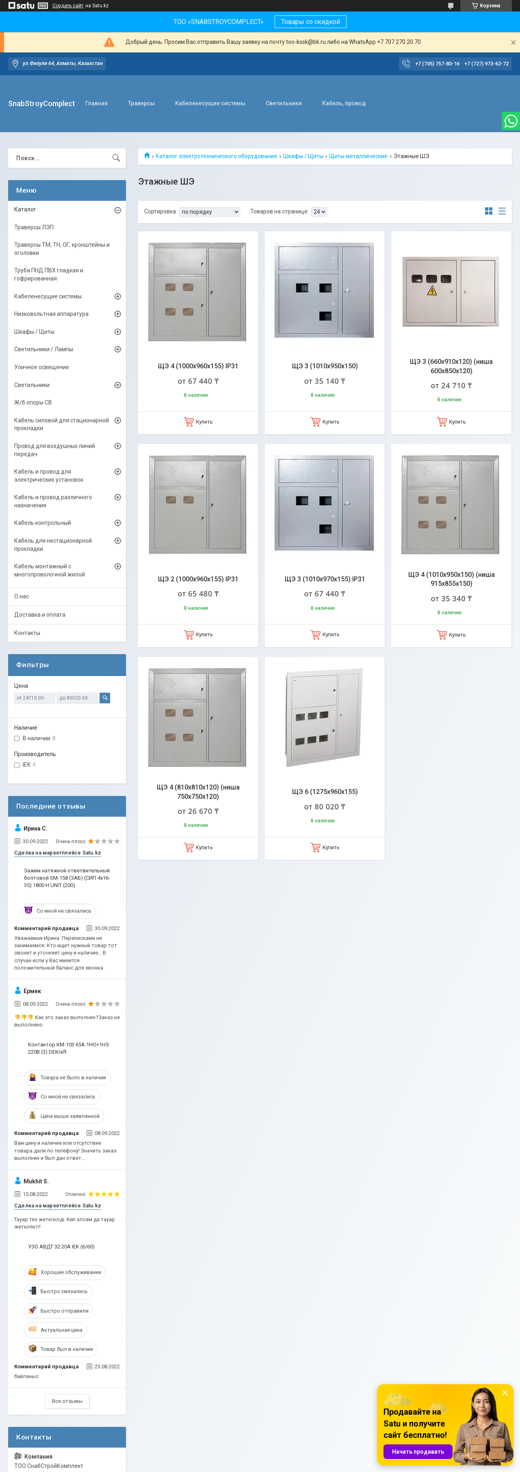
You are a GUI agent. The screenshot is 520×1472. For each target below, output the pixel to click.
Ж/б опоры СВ (33, 402)
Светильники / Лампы (43, 349)
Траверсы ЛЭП (34, 227)
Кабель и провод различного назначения (53, 501)
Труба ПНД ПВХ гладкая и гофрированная (48, 274)
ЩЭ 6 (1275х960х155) (325, 792)
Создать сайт (67, 6)
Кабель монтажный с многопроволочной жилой (49, 570)
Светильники (284, 103)
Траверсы (141, 103)
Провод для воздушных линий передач (54, 450)
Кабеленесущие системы (210, 103)
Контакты (27, 633)
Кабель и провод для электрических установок (48, 475)
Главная (96, 103)
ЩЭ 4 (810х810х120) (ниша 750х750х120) (198, 791)
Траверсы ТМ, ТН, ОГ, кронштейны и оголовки (62, 248)
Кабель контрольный (42, 523)
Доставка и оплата (39, 614)
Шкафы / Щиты (303, 156)
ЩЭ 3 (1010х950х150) (325, 366)
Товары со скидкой (310, 22)
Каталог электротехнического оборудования (216, 156)
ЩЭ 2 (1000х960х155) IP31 (198, 579)
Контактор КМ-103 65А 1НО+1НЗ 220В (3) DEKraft (68, 1048)
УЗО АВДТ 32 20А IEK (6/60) (61, 1247)
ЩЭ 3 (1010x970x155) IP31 (325, 579)
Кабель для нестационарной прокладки (53, 544)
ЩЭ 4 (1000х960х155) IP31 (198, 366)
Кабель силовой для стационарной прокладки (61, 424)
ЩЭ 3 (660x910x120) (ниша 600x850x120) (451, 366)
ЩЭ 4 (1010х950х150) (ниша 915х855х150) (451, 579)
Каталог (25, 209)
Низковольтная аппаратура (51, 314)
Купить (204, 422)
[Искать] (116, 158)
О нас (21, 596)
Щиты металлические (358, 156)
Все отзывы (67, 1401)
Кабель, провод (344, 103)
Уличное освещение (41, 367)
